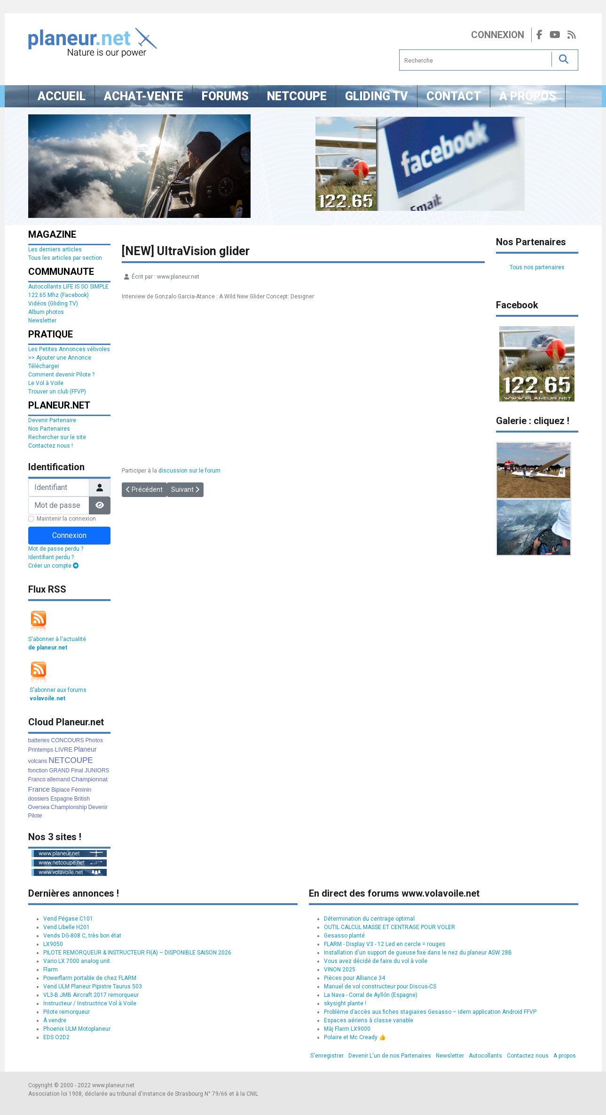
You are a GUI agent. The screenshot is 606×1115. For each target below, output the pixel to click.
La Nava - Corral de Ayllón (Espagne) (370, 995)
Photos (94, 740)
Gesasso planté (344, 935)
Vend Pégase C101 (68, 918)
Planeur (85, 749)
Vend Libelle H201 (66, 927)
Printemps (41, 749)
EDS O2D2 (56, 1037)
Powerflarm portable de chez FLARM (89, 978)
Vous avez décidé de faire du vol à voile (375, 961)
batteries (39, 740)
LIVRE (64, 749)
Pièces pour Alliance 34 (354, 978)
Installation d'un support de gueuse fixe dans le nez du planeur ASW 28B (418, 952)
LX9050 (53, 944)
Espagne (61, 798)
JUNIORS (97, 770)
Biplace (60, 789)
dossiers (38, 798)
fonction (38, 770)
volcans (37, 761)
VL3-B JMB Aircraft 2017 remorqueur (91, 995)
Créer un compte (53, 565)
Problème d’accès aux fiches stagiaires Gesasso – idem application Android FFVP (430, 1012)
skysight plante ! (345, 1003)
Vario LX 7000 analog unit (76, 961)
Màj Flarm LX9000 (347, 1029)
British (82, 798)
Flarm (50, 969)
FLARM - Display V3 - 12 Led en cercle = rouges (384, 944)
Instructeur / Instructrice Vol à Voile (89, 1003)
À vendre (54, 1020)
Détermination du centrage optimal (369, 918)
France (39, 789)
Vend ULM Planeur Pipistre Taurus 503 (92, 986)
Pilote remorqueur (66, 1012)
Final (77, 770)
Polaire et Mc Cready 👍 (355, 1037)
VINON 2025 (339, 969)
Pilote (35, 815)
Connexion (497, 34)
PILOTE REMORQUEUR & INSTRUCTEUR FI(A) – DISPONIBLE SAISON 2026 (137, 952)
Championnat (89, 779)
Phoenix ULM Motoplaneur (76, 1029)
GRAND (59, 770)
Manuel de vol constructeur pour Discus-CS (380, 986)
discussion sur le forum (189, 470)
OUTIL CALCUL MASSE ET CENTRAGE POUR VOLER (389, 927)
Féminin (81, 789)
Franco (37, 779)
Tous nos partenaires (537, 267)
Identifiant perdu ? (51, 557)
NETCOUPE (70, 760)
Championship (69, 807)
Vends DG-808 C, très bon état (82, 935)
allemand (58, 779)
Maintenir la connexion (66, 518)
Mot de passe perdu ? (55, 548)
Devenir (98, 807)
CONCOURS (67, 740)
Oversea (38, 807)
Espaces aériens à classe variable (368, 1020)
